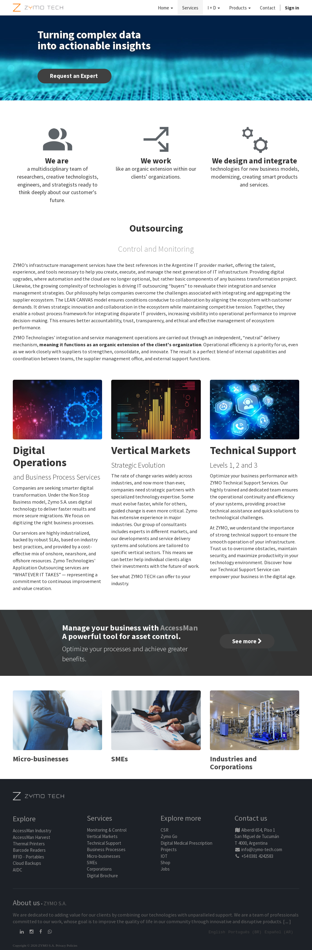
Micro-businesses (103, 856)
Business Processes (106, 849)
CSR (164, 830)
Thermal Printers (29, 844)
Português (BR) (244, 931)
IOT (164, 856)
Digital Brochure (103, 875)
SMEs (92, 862)
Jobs (165, 869)
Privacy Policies (66, 945)
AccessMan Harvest (31, 837)
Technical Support (104, 843)
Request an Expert (74, 75)
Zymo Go (169, 836)
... (286, 921)
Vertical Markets (102, 836)
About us (26, 902)
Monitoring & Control (106, 830)
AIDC (17, 870)
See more (247, 641)
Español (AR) (278, 931)
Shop (165, 862)
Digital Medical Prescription (186, 843)
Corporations (99, 869)
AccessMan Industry (32, 830)
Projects (169, 849)
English (217, 931)
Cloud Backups (27, 863)
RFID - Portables (28, 857)
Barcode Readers (29, 850)
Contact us (251, 818)
